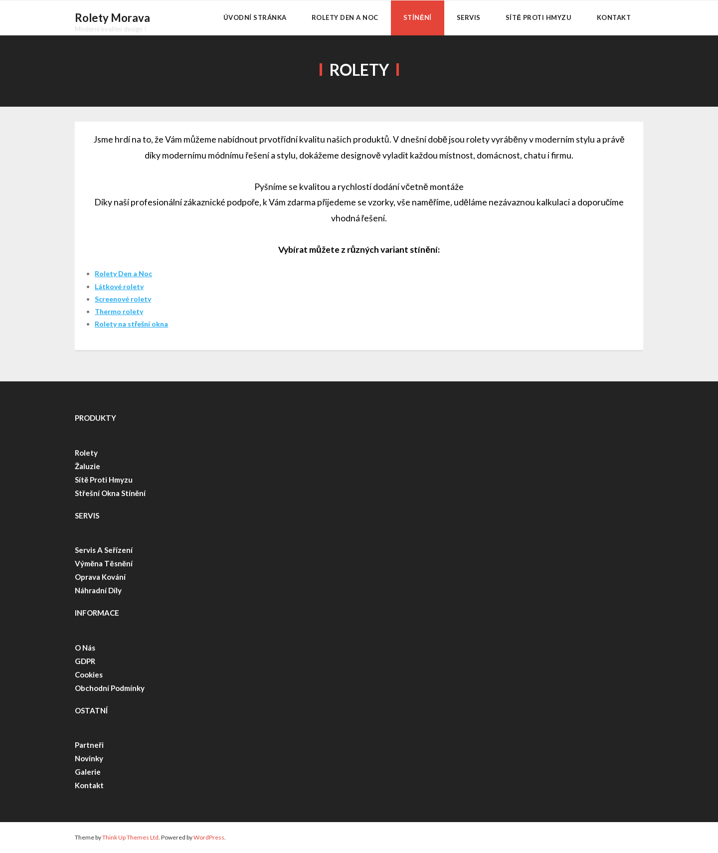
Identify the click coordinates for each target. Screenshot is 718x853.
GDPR (85, 661)
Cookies (89, 674)
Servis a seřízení (104, 549)
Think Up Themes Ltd (130, 837)
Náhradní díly (98, 590)
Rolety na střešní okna (131, 324)
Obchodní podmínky (110, 687)
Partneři (89, 744)
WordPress (208, 837)
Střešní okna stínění (110, 493)
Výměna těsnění (104, 563)
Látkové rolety (119, 286)
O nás (85, 647)
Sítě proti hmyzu (104, 479)
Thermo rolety (119, 311)
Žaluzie (87, 466)
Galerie (88, 771)
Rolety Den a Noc (123, 273)
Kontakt (89, 785)
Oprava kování (100, 576)
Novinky (89, 758)
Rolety (86, 452)
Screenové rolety (123, 299)
